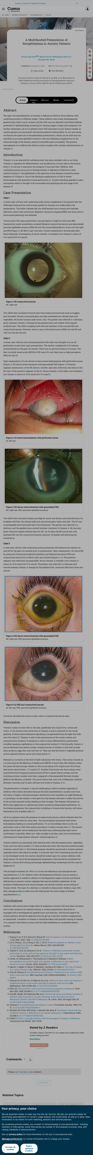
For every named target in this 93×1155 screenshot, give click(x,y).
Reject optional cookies (29, 1148)
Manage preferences (12, 1139)
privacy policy (16, 1134)
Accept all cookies (10, 1148)
